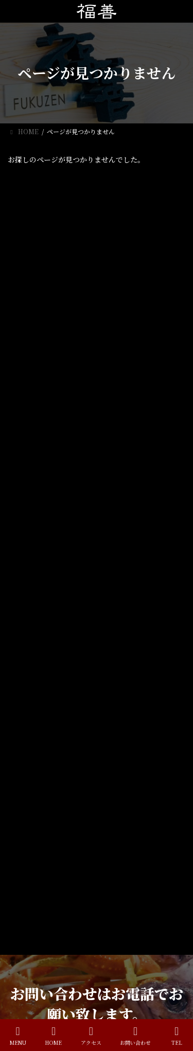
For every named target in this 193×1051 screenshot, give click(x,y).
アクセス (26, 886)
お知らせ (26, 354)
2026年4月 (30, 405)
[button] (96, 566)
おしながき (29, 868)
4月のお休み (97, 216)
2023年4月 (30, 424)
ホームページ (32, 832)
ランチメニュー (35, 850)
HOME (53, 1036)
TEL (176, 1036)
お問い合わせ (135, 1036)
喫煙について (98, 271)
